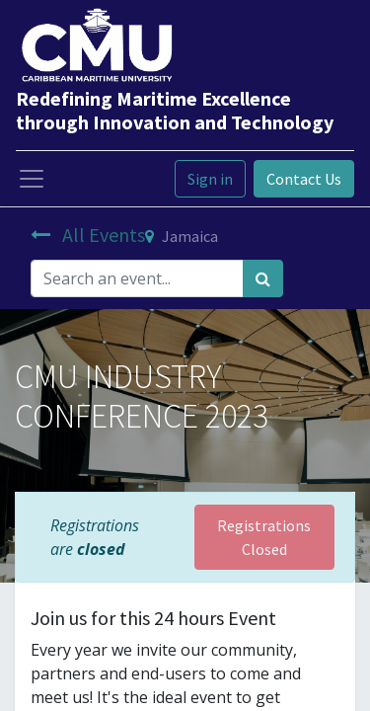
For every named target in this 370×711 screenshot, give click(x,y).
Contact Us (303, 179)
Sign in (210, 179)
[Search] (263, 278)
